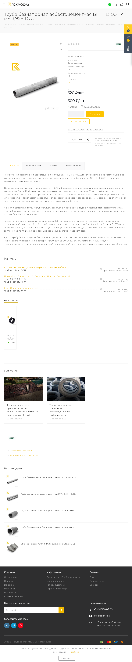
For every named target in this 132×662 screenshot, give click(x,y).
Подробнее (73, 652)
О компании (10, 581)
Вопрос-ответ (97, 585)
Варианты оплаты (95, 129)
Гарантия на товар (57, 592)
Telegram (13, 629)
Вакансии (9, 588)
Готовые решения (13, 600)
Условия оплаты (55, 585)
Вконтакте (7, 629)
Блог (92, 581)
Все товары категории (21, 454)
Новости (8, 585)
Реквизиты (10, 596)
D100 (70, 82)
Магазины (9, 592)
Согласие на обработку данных (63, 581)
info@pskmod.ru (102, 619)
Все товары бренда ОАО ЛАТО (25, 459)
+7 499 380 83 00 (103, 613)
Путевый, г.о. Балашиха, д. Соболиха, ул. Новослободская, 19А (37, 276)
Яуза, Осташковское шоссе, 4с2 (21, 288)
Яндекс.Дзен (20, 629)
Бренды (93, 588)
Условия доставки (76, 129)
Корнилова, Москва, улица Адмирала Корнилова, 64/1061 (35, 267)
